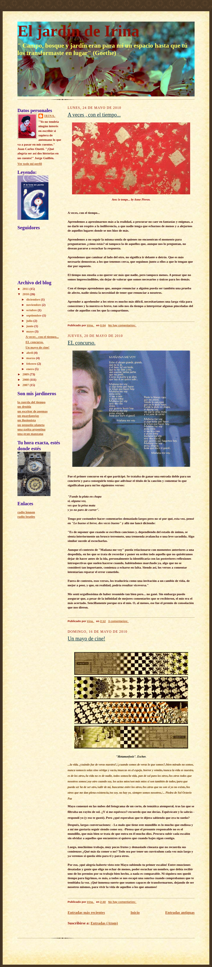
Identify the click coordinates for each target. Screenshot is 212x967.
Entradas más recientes (86, 913)
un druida (24, 406)
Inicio (135, 913)
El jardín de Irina (78, 31)
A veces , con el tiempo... (42, 336)
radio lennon (26, 512)
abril (30, 352)
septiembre (34, 315)
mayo (30, 331)
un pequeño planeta (31, 425)
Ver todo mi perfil (29, 163)
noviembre (34, 304)
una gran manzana (30, 433)
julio (29, 320)
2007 (26, 385)
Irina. (49, 115)
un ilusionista (26, 420)
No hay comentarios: (122, 325)
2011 (26, 288)
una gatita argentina (31, 429)
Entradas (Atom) (104, 923)
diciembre (33, 299)
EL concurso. (34, 342)
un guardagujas (28, 415)
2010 (26, 294)
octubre (31, 310)
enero (30, 369)
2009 (26, 374)
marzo (31, 358)
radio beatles (26, 516)
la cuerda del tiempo (31, 402)
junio (30, 326)
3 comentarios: (118, 621)
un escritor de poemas (32, 411)
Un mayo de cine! (37, 347)
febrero (31, 363)
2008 (26, 379)
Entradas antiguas (180, 913)
